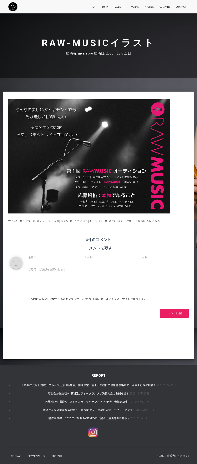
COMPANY (164, 6)
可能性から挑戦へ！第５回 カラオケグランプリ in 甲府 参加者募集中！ (89, 402)
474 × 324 (81, 221)
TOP (94, 6)
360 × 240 (124, 221)
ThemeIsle (182, 455)
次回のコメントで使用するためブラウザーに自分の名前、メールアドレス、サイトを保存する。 (88, 299)
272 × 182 (139, 221)
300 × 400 (110, 221)
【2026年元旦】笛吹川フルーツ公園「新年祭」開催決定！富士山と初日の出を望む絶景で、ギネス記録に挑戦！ (88, 385)
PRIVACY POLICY (36, 455)
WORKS (135, 6)
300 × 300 (67, 221)
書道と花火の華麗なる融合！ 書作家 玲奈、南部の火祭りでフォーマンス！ (89, 410)
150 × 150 (23, 221)
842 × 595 (153, 221)
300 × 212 (38, 221)
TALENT (119, 6)
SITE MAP (16, 455)
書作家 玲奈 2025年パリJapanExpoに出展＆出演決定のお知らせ (89, 418)
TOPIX (105, 6)
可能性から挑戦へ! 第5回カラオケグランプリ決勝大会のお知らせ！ (88, 393)
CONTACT (181, 6)
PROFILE (149, 6)
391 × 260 (95, 221)
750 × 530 (52, 221)
